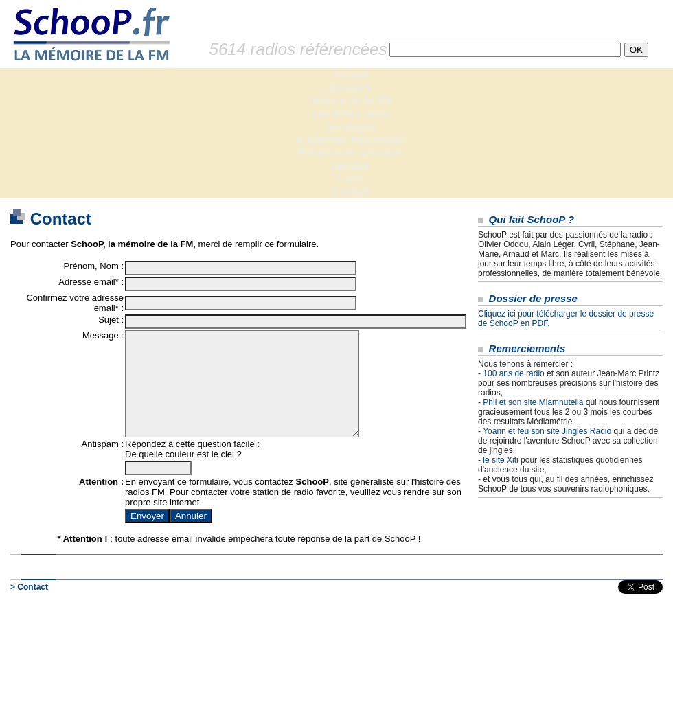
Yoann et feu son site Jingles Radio (547, 431)
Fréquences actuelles (350, 153)
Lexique (350, 166)
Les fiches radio (350, 113)
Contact (350, 192)
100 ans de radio (513, 373)
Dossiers (350, 87)
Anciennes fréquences (350, 140)
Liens (350, 179)
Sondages (350, 127)
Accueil (350, 74)
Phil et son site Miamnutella (533, 402)
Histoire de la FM (350, 100)
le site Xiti (500, 460)
